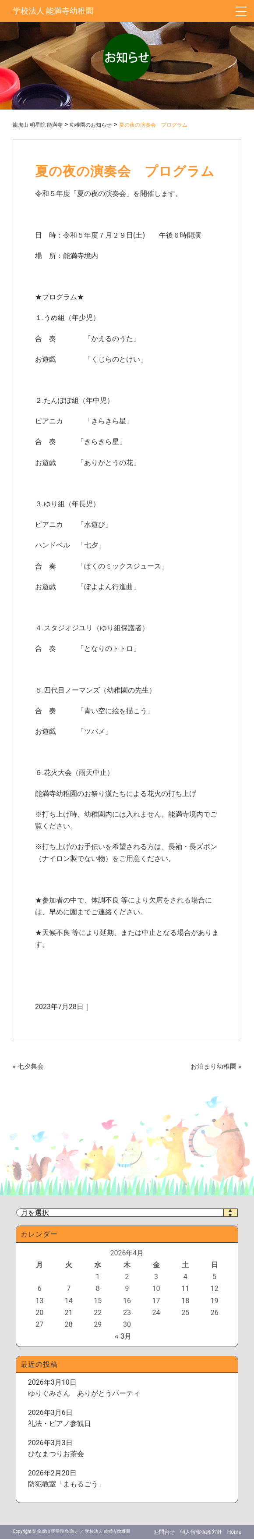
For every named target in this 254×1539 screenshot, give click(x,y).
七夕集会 (31, 1066)
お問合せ (164, 1532)
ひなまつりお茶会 (56, 1454)
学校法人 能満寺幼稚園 (53, 10)
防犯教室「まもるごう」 (66, 1484)
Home (234, 1532)
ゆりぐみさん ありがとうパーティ (84, 1393)
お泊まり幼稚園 (213, 1066)
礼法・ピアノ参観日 (59, 1423)
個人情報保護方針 (201, 1532)
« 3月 (123, 1336)
